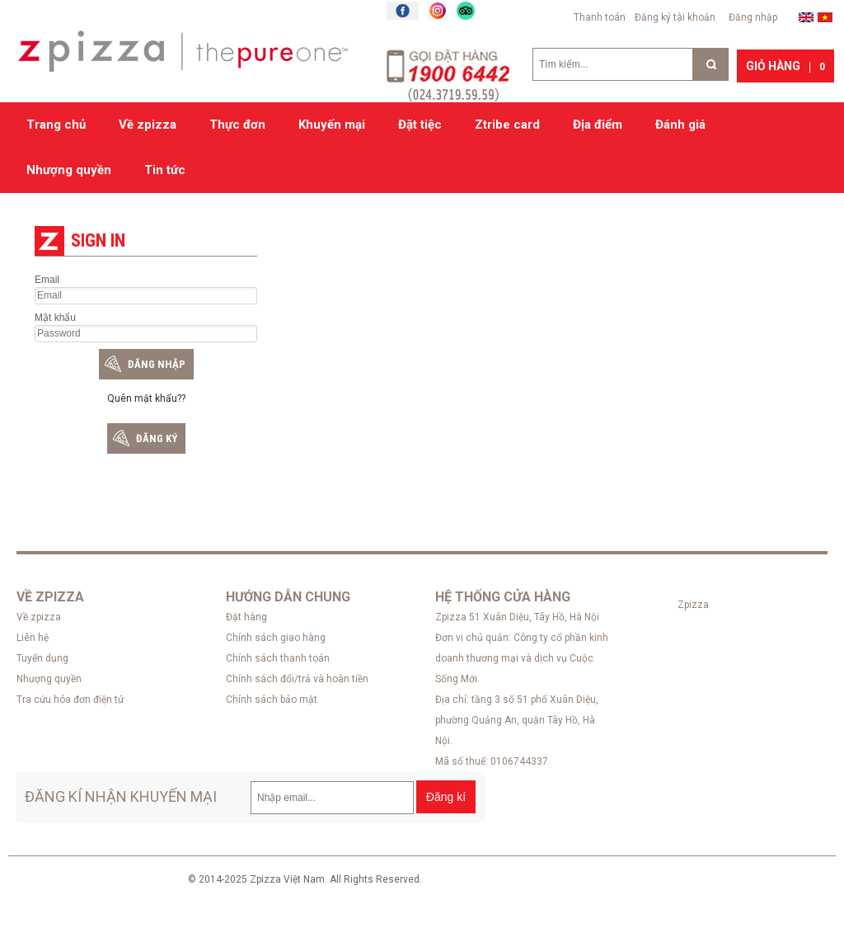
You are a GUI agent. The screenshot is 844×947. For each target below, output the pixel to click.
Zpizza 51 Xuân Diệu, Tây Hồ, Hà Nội (517, 617)
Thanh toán (600, 17)
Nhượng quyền (68, 170)
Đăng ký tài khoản (675, 17)
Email (47, 279)
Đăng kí (446, 796)
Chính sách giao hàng (276, 637)
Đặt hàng (246, 617)
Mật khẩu (55, 317)
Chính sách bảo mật (271, 699)
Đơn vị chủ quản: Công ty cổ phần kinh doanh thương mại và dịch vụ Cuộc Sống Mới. (521, 658)
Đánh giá (680, 124)
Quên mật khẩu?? (146, 398)
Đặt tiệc (420, 124)
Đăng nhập (753, 17)
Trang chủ (56, 124)
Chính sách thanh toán (278, 658)
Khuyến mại (331, 124)
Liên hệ (32, 637)
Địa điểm (597, 124)
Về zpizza (147, 124)
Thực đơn (237, 124)
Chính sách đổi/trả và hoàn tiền (297, 679)
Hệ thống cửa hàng (502, 597)
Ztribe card (507, 124)
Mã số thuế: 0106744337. (493, 761)
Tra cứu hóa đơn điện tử (70, 699)
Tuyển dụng (42, 658)
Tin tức (164, 170)
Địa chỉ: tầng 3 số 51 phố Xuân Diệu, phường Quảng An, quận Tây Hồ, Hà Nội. (516, 720)
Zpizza (693, 604)
